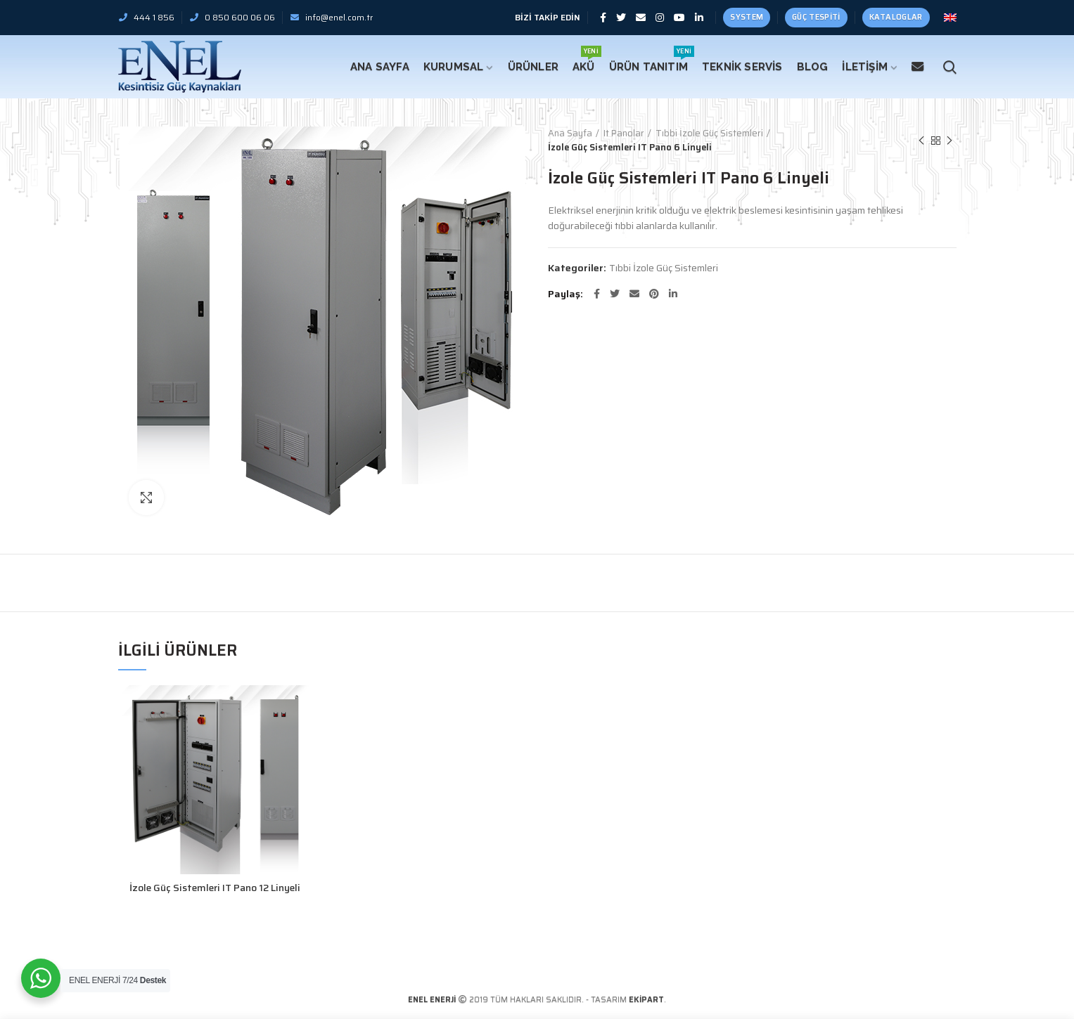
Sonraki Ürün (949, 141)
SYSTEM (746, 17)
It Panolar (623, 133)
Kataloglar (896, 17)
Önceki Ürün (921, 141)
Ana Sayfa (570, 133)
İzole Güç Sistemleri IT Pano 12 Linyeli (214, 887)
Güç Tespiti (816, 17)
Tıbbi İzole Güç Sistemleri (709, 133)
